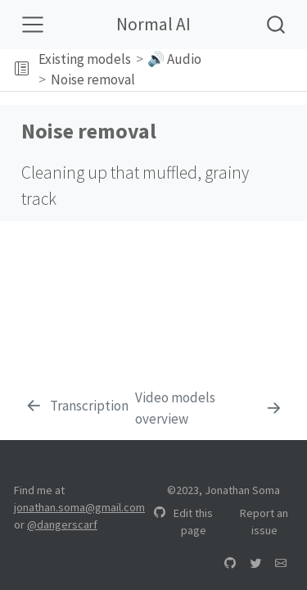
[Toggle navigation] (33, 24)
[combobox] (276, 24)
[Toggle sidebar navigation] (21, 70)
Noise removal (93, 79)
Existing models (84, 59)
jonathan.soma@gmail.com (79, 507)
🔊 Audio (174, 59)
